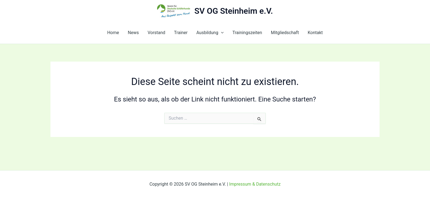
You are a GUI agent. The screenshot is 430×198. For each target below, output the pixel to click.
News (133, 32)
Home (113, 32)
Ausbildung (210, 33)
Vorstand (156, 32)
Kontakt (315, 32)
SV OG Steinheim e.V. (233, 11)
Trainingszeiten (247, 32)
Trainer (181, 32)
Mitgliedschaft (285, 32)
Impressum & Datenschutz (255, 184)
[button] (221, 33)
